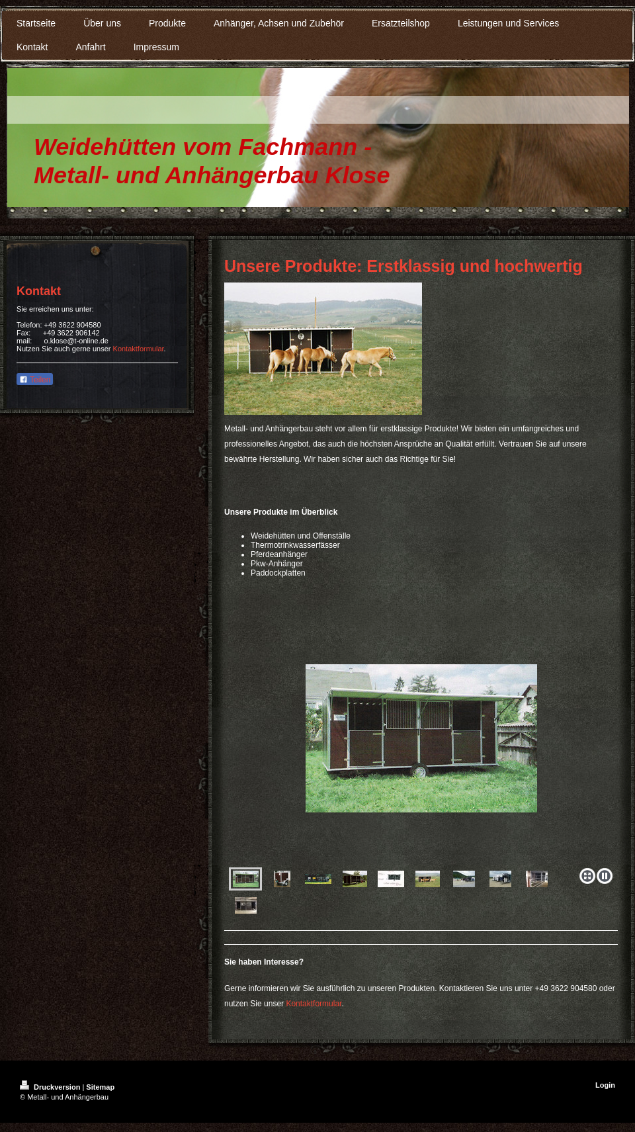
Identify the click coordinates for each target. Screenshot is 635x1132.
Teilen (34, 379)
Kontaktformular (313, 1003)
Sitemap (100, 1087)
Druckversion (51, 1087)
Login (605, 1085)
